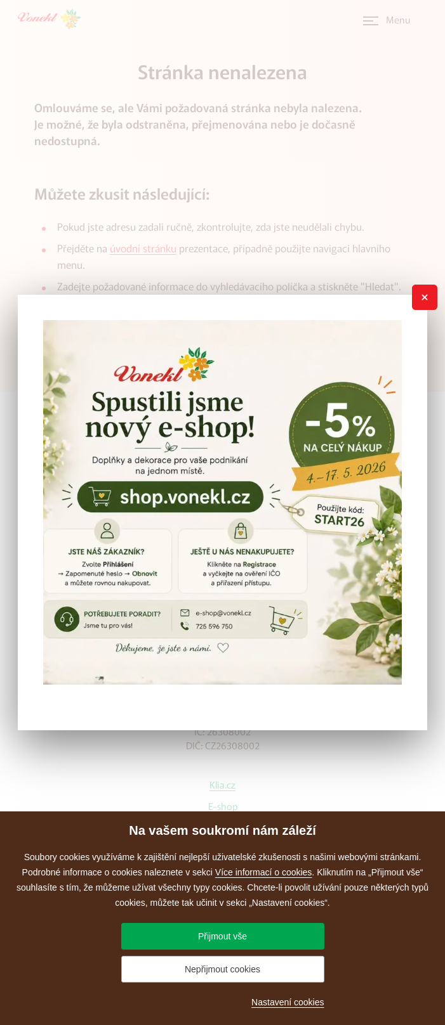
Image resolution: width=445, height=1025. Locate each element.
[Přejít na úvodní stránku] (53, 19)
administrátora (186, 307)
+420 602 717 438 (223, 572)
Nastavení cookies (287, 1002)
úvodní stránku (143, 247)
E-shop (222, 806)
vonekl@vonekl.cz (222, 633)
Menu (398, 19)
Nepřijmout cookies (222, 969)
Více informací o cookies (263, 872)
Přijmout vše (222, 936)
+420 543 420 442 (223, 554)
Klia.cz (222, 784)
